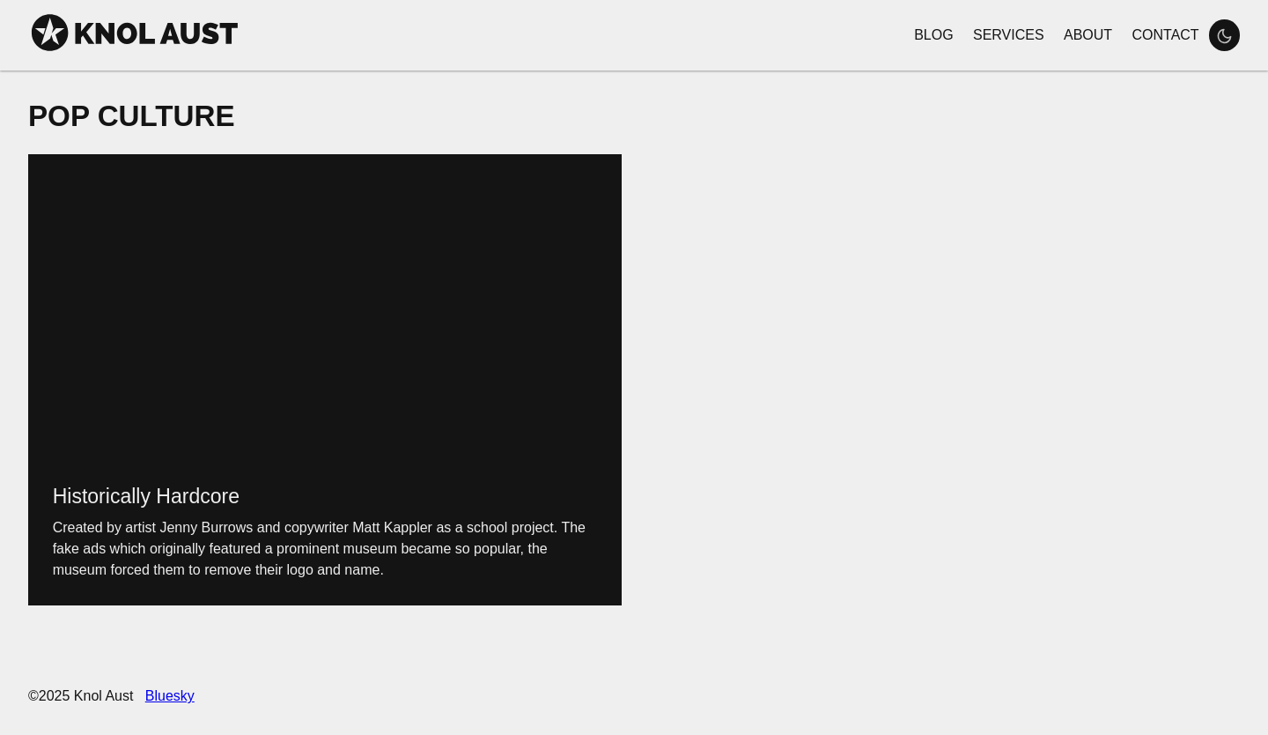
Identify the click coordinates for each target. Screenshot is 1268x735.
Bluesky (170, 695)
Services (1008, 34)
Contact (1165, 34)
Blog (933, 34)
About (1088, 34)
